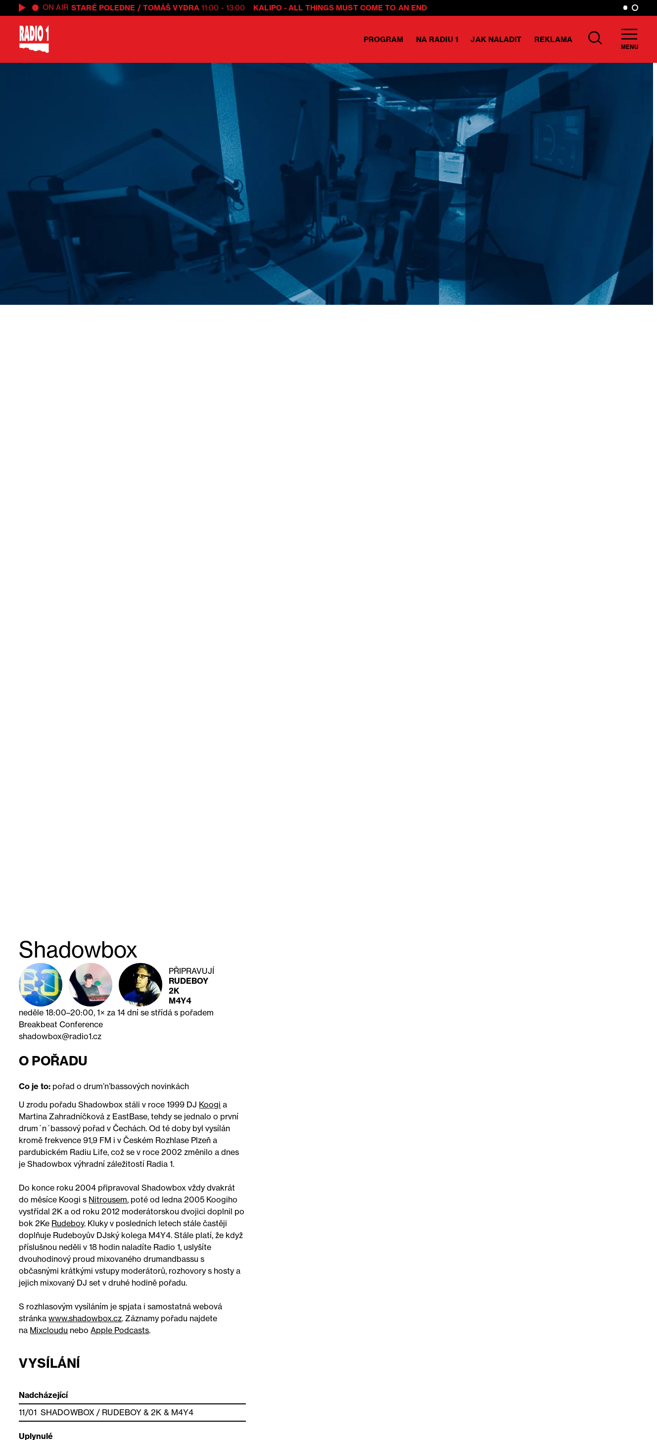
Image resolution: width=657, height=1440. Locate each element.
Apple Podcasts (120, 1330)
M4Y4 (180, 1001)
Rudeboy (189, 981)
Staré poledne (103, 7)
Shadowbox (67, 1412)
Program (384, 39)
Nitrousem (108, 1199)
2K (174, 991)
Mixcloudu (49, 1330)
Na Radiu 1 (437, 39)
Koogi (210, 1104)
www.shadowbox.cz (85, 1318)
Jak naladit (495, 39)
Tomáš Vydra (171, 7)
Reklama (553, 39)
